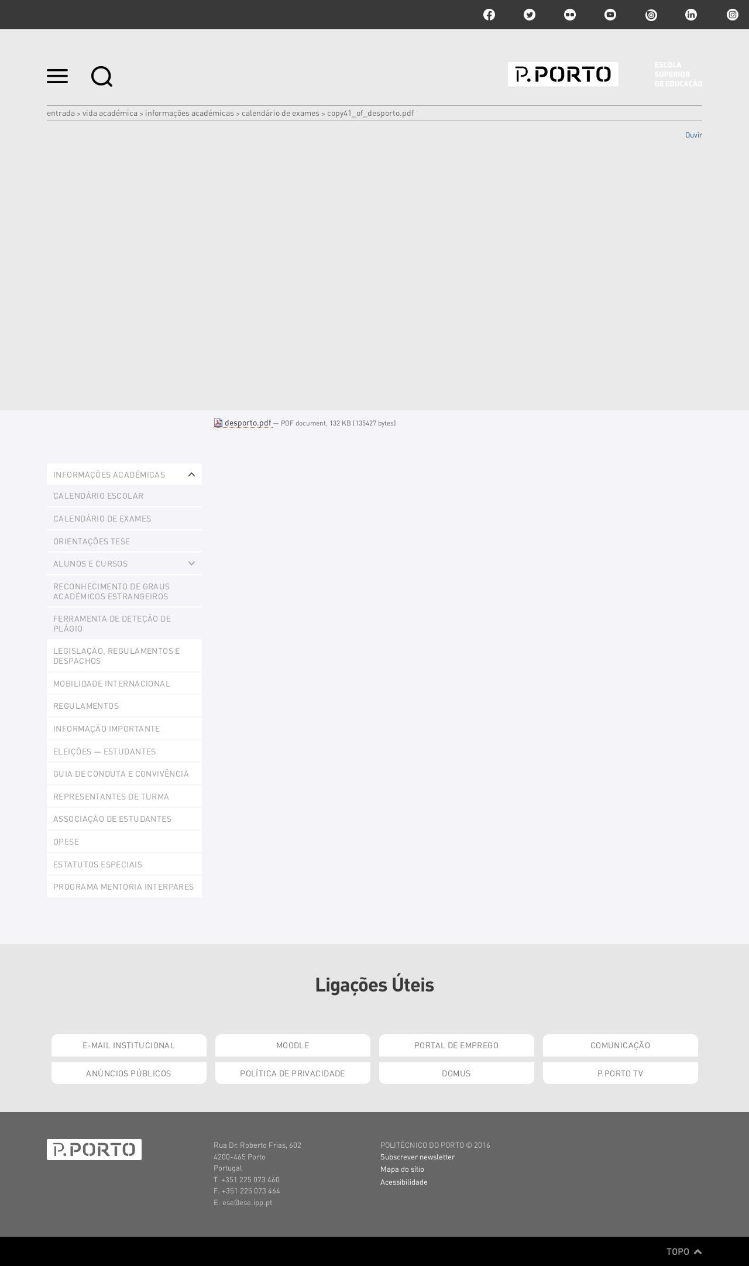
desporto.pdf (243, 422)
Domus (456, 1073)
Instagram (731, 14)
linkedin (691, 14)
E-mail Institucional (129, 1044)
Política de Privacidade (292, 1073)
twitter (529, 14)
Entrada (61, 112)
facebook (489, 14)
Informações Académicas (189, 112)
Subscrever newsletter (417, 1156)
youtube (610, 14)
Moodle (293, 1044)
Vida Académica (110, 112)
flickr (570, 14)
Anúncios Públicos (128, 1073)
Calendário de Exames (280, 112)
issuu (651, 14)
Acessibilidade (404, 1181)
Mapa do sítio (402, 1169)
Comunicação (620, 1044)
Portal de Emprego (456, 1044)
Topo (684, 1251)
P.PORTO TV (620, 1073)
